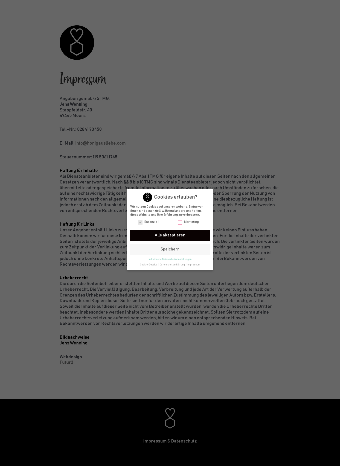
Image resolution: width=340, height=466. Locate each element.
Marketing (188, 222)
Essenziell (148, 222)
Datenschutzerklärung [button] (172, 265)
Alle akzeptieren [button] (170, 235)
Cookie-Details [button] (148, 265)
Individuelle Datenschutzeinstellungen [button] (170, 259)
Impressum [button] (193, 265)
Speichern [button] (170, 249)
